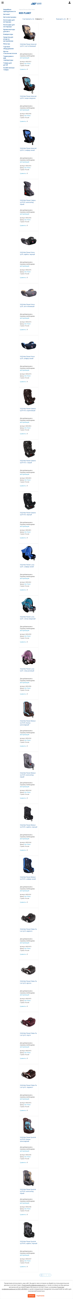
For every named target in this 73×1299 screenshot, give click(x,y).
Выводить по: (61, 19)
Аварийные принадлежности (9, 10)
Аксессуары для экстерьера (9, 26)
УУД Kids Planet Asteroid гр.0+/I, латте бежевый (28, 45)
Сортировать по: (28, 19)
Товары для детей (7, 64)
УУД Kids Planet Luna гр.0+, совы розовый (27, 670)
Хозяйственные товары (8, 69)
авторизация (24, 58)
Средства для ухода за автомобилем (8, 39)
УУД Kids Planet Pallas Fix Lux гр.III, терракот (28, 1086)
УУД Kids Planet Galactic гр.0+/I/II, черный (28, 514)
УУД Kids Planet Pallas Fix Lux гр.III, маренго (28, 930)
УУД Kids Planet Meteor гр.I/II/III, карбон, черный (28, 826)
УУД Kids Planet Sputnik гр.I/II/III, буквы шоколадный (28, 1139)
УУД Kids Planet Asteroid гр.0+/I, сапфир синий (28, 149)
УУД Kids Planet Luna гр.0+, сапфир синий (27, 566)
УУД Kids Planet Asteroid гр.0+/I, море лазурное (28, 97)
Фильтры (6, 44)
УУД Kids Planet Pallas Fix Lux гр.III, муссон (28, 982)
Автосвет (6, 14)
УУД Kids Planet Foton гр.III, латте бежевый (27, 305)
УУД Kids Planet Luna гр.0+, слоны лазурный (27, 618)
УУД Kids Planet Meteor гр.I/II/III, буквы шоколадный (28, 723)
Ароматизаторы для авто (9, 30)
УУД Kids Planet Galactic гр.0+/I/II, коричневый (28, 409)
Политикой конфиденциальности (33, 1285)
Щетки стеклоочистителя (9, 52)
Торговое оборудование (8, 48)
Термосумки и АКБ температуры (8, 58)
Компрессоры (8, 34)
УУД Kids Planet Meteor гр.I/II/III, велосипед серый (28, 775)
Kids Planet (27, 63)
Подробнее (40, 1296)
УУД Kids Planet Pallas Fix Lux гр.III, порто (28, 1034)
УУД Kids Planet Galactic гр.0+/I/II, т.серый (28, 462)
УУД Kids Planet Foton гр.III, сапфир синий (27, 357)
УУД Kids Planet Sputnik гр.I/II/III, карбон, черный (28, 1242)
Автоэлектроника (9, 17)
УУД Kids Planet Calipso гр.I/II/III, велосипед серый (28, 202)
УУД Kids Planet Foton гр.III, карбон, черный (27, 253)
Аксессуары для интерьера (9, 21)
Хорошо (31, 1296)
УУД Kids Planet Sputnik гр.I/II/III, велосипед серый (28, 1191)
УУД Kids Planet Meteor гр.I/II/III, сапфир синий (28, 878)
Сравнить (23, 69)
